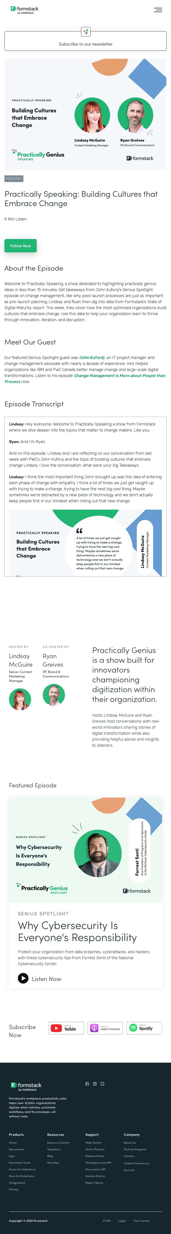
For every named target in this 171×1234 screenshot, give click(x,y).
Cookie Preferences (136, 1163)
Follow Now (20, 245)
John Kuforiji (92, 357)
